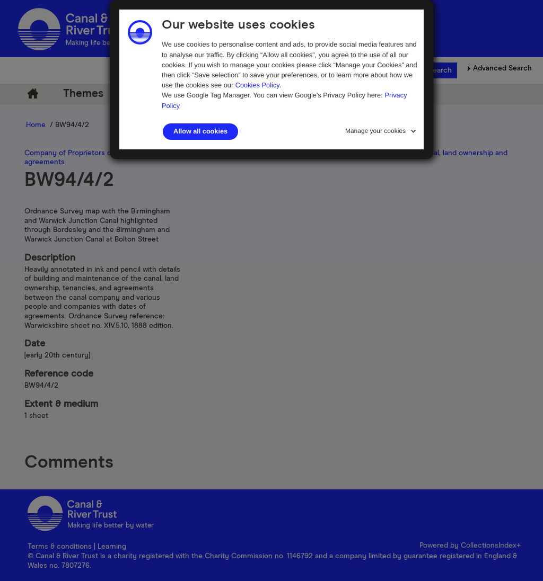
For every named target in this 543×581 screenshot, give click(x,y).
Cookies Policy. (258, 85)
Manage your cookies (375, 131)
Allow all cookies (200, 131)
